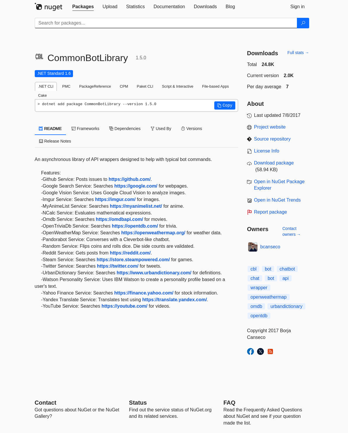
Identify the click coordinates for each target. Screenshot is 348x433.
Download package (274, 162)
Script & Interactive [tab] (177, 86)
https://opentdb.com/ (135, 226)
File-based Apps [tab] (215, 86)
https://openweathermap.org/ (153, 232)
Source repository (272, 138)
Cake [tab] (42, 95)
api (285, 278)
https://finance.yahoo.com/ (143, 292)
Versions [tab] (191, 128)
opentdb (258, 315)
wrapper (258, 287)
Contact (45, 402)
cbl (253, 268)
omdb (256, 306)
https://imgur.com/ (115, 199)
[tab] (83, 6)
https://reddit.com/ (130, 252)
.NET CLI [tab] (45, 86)
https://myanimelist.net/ (136, 206)
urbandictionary (286, 306)
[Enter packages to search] (166, 23)
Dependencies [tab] (124, 128)
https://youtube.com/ (124, 306)
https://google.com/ (136, 185)
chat (254, 278)
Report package (270, 211)
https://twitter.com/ (117, 266)
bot (268, 268)
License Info (266, 150)
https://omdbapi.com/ (119, 219)
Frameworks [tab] (85, 128)
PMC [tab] (66, 86)
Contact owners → (291, 231)
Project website (270, 126)
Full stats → (298, 52)
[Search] (303, 23)
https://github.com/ (130, 179)
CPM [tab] (124, 86)
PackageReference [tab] (95, 86)
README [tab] (50, 128)
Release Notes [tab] (55, 141)
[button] (224, 105)
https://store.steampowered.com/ (133, 259)
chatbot (287, 268)
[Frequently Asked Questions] (229, 402)
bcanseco (270, 246)
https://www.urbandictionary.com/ (154, 272)
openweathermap (268, 297)
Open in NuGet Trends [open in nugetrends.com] (277, 200)
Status (138, 402)
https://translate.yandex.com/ (174, 299)
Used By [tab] (161, 128)
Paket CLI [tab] (145, 86)
